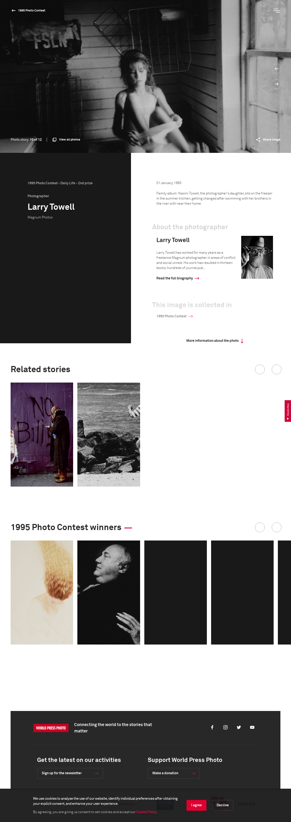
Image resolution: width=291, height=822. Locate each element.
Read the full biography (174, 278)
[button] (260, 369)
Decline (223, 805)
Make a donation (165, 773)
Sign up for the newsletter (62, 773)
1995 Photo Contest (31, 10)
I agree (196, 805)
